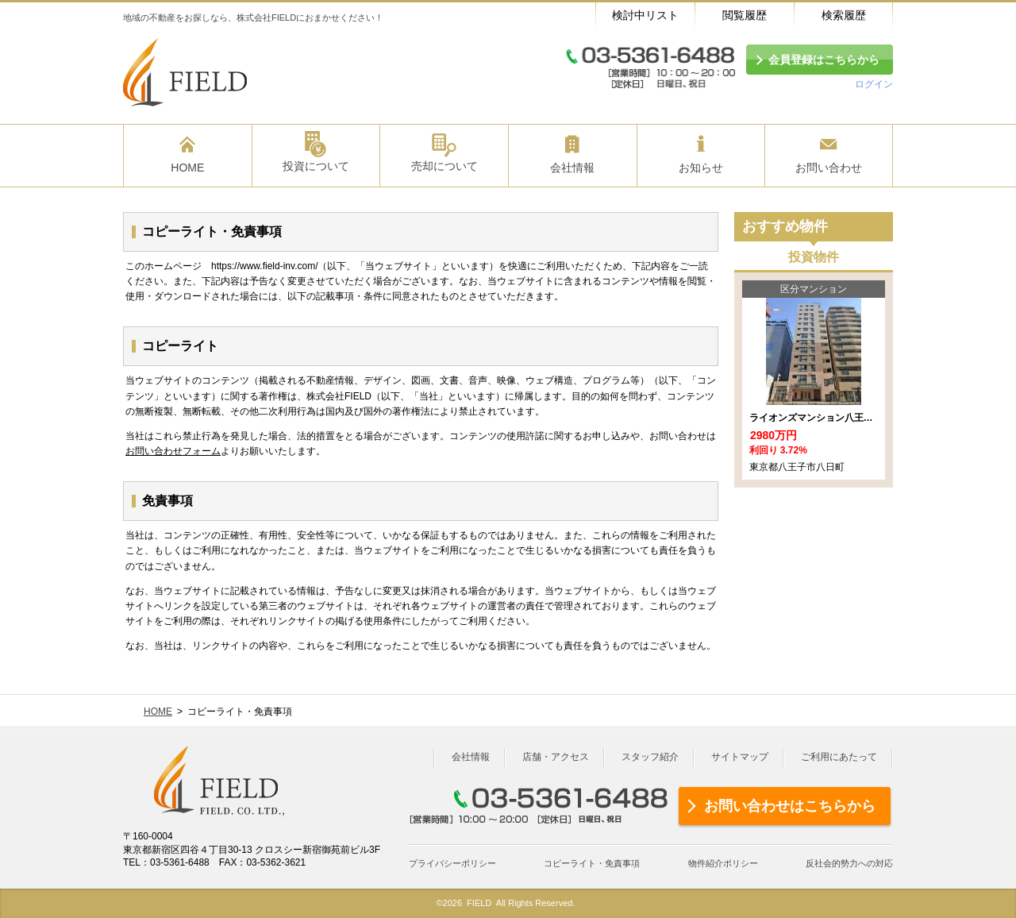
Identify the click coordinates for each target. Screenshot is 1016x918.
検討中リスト (645, 15)
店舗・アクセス (555, 756)
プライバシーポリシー (452, 863)
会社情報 (471, 756)
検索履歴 (844, 15)
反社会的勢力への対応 (849, 863)
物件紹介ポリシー (723, 863)
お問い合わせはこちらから (790, 806)
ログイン (874, 84)
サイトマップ (739, 756)
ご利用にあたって (839, 756)
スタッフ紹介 (650, 756)
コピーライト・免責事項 (592, 863)
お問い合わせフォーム (173, 451)
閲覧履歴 (744, 15)
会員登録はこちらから (823, 59)
